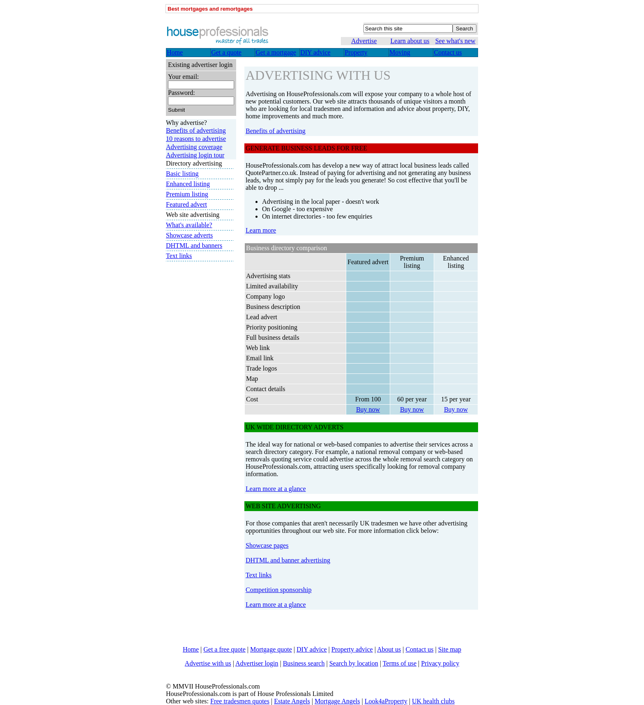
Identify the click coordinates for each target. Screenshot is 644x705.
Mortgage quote (271, 649)
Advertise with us (208, 663)
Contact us (419, 649)
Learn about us (410, 40)
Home (191, 649)
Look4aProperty (386, 701)
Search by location (353, 663)
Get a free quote (224, 649)
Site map (449, 649)
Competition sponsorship (278, 589)
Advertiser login (256, 663)
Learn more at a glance (276, 488)
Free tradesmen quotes (239, 701)
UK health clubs (433, 701)
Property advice (352, 649)
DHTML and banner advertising (288, 560)
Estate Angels (292, 701)
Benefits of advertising (276, 130)
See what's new (455, 40)
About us (389, 649)
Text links (258, 574)
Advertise (364, 40)
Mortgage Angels (337, 701)
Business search (304, 663)
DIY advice (312, 649)
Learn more (261, 230)
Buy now (368, 409)
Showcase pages (267, 545)
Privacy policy (440, 663)
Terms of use (399, 663)
